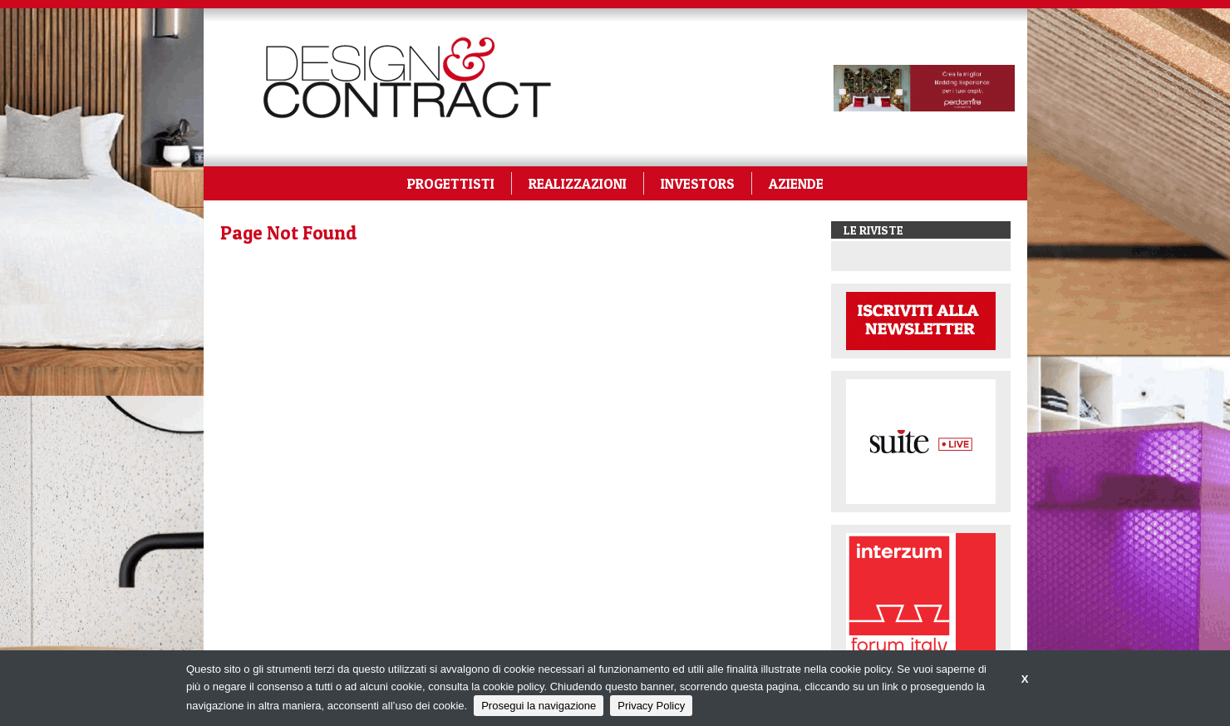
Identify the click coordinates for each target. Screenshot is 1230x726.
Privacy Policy (651, 705)
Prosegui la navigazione (538, 705)
